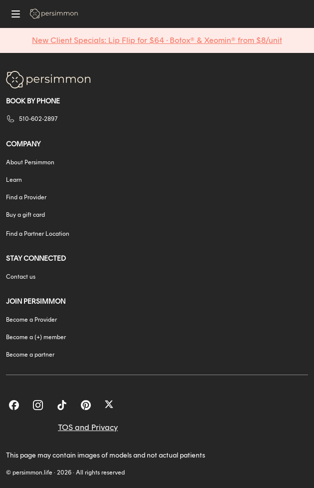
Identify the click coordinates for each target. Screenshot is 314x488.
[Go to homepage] (54, 13)
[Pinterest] (86, 405)
